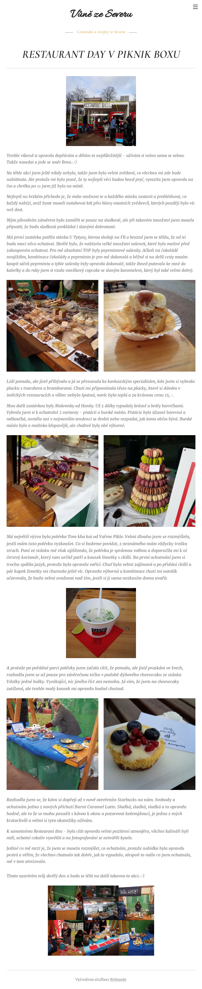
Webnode (118, 979)
